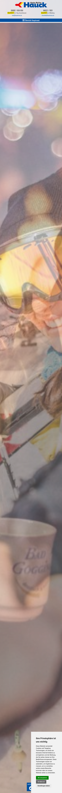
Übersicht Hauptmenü (31, 20)
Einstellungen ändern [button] (44, 786)
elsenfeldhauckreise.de (48, 15)
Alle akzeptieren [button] (42, 777)
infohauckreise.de (17, 15)
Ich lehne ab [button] (41, 781)
